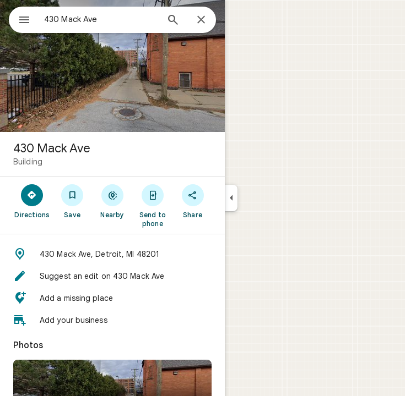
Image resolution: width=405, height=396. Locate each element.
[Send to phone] (152, 205)
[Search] (173, 21)
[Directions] (32, 200)
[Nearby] (113, 200)
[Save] (72, 200)
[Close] (201, 20)
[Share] (192, 200)
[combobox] (101, 19)
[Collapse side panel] (231, 198)
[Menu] (24, 21)
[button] (112, 254)
